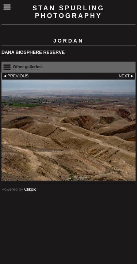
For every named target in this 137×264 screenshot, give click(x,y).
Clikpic (30, 189)
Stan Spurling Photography (68, 11)
